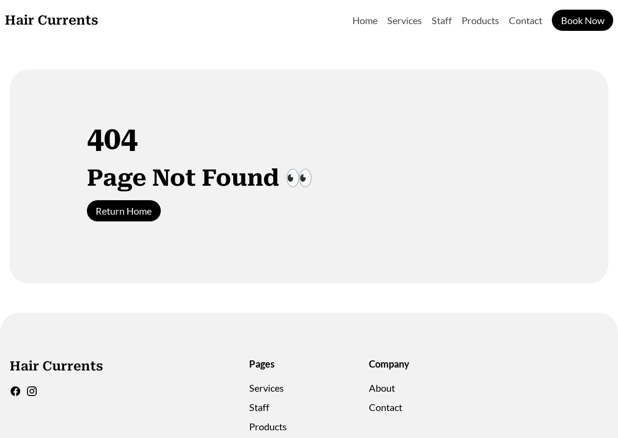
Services (404, 20)
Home (365, 20)
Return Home (124, 211)
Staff (442, 20)
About (382, 388)
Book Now (582, 20)
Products (480, 20)
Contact (525, 20)
